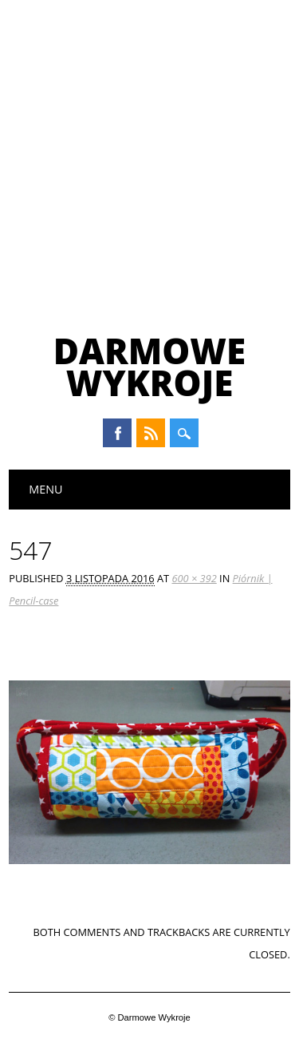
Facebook (117, 432)
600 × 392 (193, 578)
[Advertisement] (149, 157)
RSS (150, 432)
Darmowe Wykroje (149, 366)
